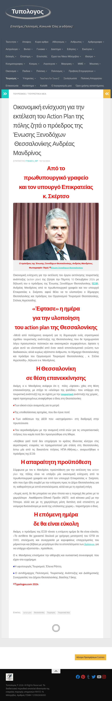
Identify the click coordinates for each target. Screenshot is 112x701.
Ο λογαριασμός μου (61, 85)
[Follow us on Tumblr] (88, 677)
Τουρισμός (51, 612)
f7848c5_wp (32, 161)
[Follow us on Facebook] (78, 677)
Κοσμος (33, 63)
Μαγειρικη (66, 63)
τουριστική (67, 394)
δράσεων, (93, 544)
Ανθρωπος (76, 41)
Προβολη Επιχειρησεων (81, 71)
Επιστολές (42, 56)
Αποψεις (26, 41)
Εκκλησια (87, 49)
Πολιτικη (40, 71)
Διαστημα (56, 49)
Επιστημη (25, 56)
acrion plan (27, 612)
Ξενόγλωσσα (70, 78)
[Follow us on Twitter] (94, 677)
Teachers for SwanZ (49, 78)
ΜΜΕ (80, 63)
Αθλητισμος (58, 41)
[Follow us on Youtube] (99, 677)
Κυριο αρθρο (41, 41)
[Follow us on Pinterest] (83, 677)
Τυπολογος (27, 11)
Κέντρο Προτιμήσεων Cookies (90, 657)
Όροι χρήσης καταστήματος (90, 85)
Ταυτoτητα (11, 41)
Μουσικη (94, 63)
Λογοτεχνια (49, 63)
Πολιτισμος (56, 71)
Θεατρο (89, 56)
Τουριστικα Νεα (38, 93)
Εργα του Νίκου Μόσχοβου (65, 56)
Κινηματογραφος (14, 63)
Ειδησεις (71, 49)
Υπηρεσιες (28, 78)
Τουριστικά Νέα (64, 612)
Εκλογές (10, 56)
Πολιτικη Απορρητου (91, 78)
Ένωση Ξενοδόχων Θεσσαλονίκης (66, 267)
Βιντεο (27, 49)
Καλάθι (43, 85)
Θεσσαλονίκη (39, 612)
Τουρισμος (11, 78)
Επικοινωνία (12, 85)
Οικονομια (11, 71)
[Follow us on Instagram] (104, 677)
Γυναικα (41, 49)
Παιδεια (26, 71)
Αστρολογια (12, 49)
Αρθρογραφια (95, 41)
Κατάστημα (28, 85)
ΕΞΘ (95, 283)
